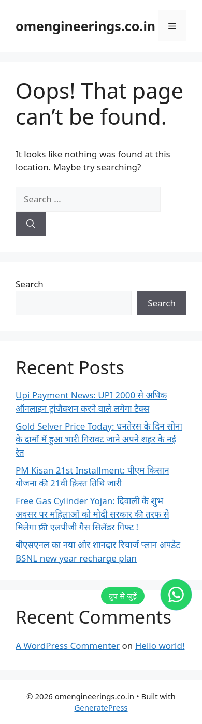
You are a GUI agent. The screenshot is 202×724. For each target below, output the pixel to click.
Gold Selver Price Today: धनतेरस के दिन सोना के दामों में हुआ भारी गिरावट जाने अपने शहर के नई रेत (99, 439)
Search (30, 284)
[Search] (31, 224)
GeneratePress (100, 707)
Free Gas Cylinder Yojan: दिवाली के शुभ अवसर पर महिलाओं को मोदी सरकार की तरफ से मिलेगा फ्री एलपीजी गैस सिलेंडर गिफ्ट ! (92, 514)
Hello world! (160, 646)
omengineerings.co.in (85, 26)
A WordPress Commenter (68, 646)
